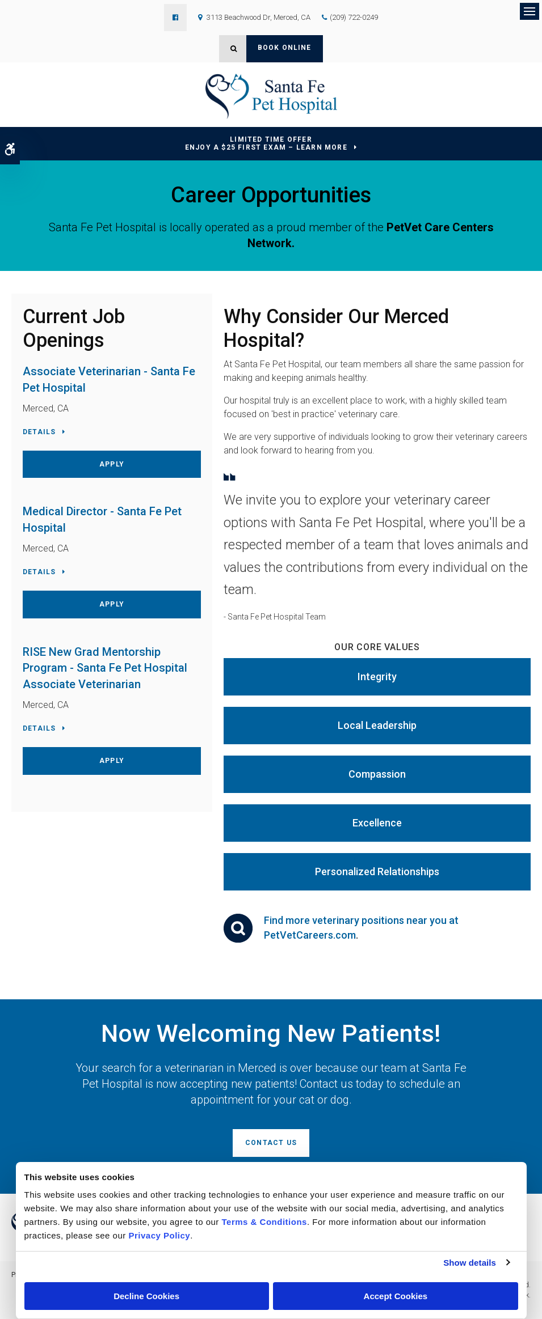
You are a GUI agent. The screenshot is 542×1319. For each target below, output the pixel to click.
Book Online (285, 48)
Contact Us (271, 1143)
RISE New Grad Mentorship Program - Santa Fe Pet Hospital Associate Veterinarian (105, 668)
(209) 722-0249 (354, 17)
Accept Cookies (396, 1296)
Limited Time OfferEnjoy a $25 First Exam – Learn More (266, 143)
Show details (469, 1262)
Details (39, 432)
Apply (111, 464)
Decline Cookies (146, 1296)
